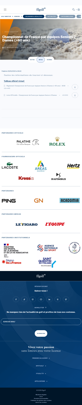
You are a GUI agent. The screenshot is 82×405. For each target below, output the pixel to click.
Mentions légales (41, 394)
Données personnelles (41, 398)
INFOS (41, 59)
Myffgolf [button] (40, 366)
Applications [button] (40, 381)
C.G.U (41, 396)
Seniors (17, 16)
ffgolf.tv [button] (40, 373)
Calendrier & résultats (33, 16)
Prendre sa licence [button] (40, 358)
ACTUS (32, 59)
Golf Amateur (6, 16)
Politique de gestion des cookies (41, 400)
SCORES (49, 59)
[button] (5, 9)
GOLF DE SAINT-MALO (30, 47)
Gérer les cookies (41, 402)
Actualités (52, 16)
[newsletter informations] (46, 308)
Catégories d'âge (67, 16)
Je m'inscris (41, 333)
